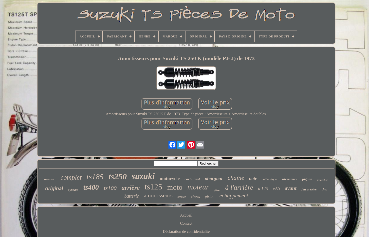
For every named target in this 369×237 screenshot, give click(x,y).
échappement (234, 195)
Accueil (186, 215)
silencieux (289, 179)
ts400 (91, 187)
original (54, 188)
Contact (186, 223)
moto (175, 187)
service (181, 197)
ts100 (110, 188)
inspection (322, 179)
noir (253, 178)
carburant (192, 179)
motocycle (170, 178)
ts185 (95, 176)
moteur (198, 187)
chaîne (236, 177)
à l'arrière (239, 187)
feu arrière (309, 189)
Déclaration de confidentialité (186, 231)
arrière (131, 187)
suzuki (143, 176)
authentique (269, 179)
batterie (131, 196)
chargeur (214, 178)
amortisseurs (158, 195)
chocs (195, 196)
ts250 (118, 176)
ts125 (153, 186)
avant (290, 188)
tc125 (263, 188)
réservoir (49, 179)
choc (324, 189)
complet (70, 177)
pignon (307, 179)
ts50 (276, 188)
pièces (217, 190)
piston (210, 196)
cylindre (73, 189)
